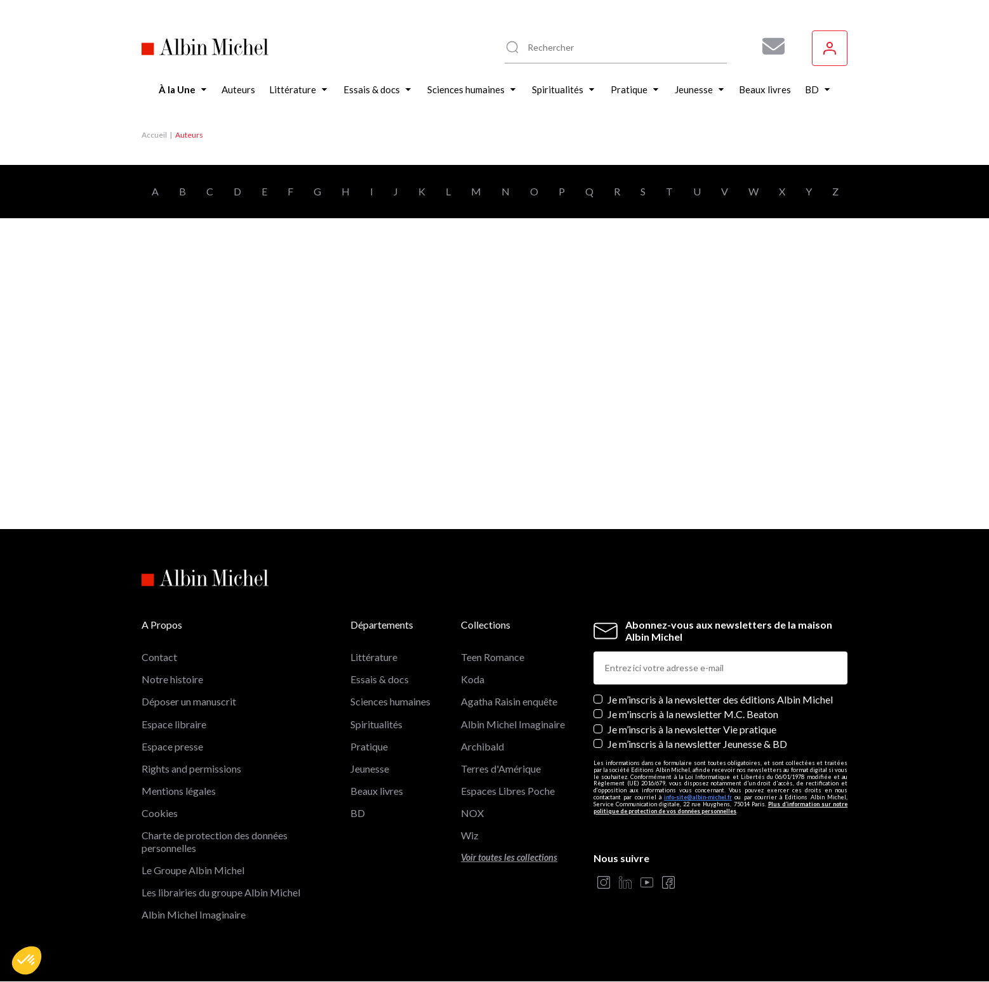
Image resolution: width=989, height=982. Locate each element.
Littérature (373, 657)
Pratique (369, 746)
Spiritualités (376, 724)
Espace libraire (174, 724)
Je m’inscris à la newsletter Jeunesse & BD (697, 744)
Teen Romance (492, 657)
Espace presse (172, 746)
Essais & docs (379, 679)
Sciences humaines (390, 701)
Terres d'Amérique (501, 769)
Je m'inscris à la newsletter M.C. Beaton (692, 714)
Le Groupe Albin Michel (193, 870)
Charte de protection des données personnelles (215, 841)
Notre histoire (172, 679)
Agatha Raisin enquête (509, 701)
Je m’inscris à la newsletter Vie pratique (691, 729)
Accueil (154, 135)
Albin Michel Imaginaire (194, 914)
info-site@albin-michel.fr (698, 797)
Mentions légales (179, 791)
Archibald (482, 746)
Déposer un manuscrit (189, 701)
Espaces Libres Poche (508, 791)
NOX (472, 813)
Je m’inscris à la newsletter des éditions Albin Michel (720, 699)
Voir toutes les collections (509, 857)
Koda (472, 679)
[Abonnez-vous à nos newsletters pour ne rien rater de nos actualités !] (768, 46)
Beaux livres (376, 791)
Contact (159, 657)
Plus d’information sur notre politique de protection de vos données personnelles (720, 808)
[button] (26, 960)
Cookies (160, 813)
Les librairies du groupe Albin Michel (221, 892)
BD (357, 813)
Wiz (470, 835)
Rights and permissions (191, 769)
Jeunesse (369, 769)
